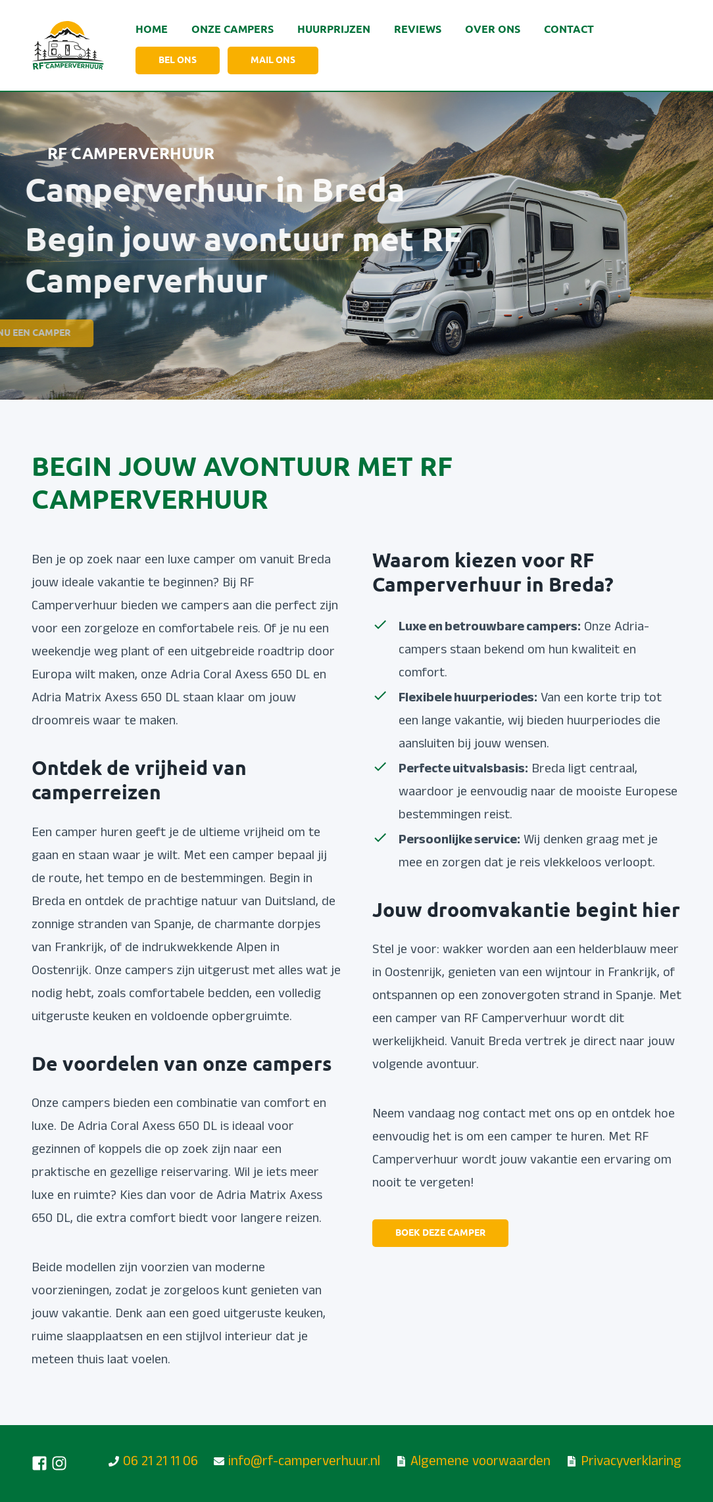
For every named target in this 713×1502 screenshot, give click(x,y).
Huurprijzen (333, 30)
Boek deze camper (440, 1233)
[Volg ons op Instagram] (59, 1463)
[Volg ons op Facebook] (39, 1463)
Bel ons (178, 61)
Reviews (417, 30)
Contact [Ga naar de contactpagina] (569, 30)
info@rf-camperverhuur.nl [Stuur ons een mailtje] (304, 1462)
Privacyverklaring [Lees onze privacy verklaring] (631, 1462)
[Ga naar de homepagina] (68, 45)
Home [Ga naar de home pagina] (151, 30)
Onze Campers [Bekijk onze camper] (232, 30)
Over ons (492, 30)
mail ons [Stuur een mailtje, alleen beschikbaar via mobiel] (273, 61)
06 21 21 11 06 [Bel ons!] (160, 1462)
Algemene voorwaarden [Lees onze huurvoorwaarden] (480, 1462)
